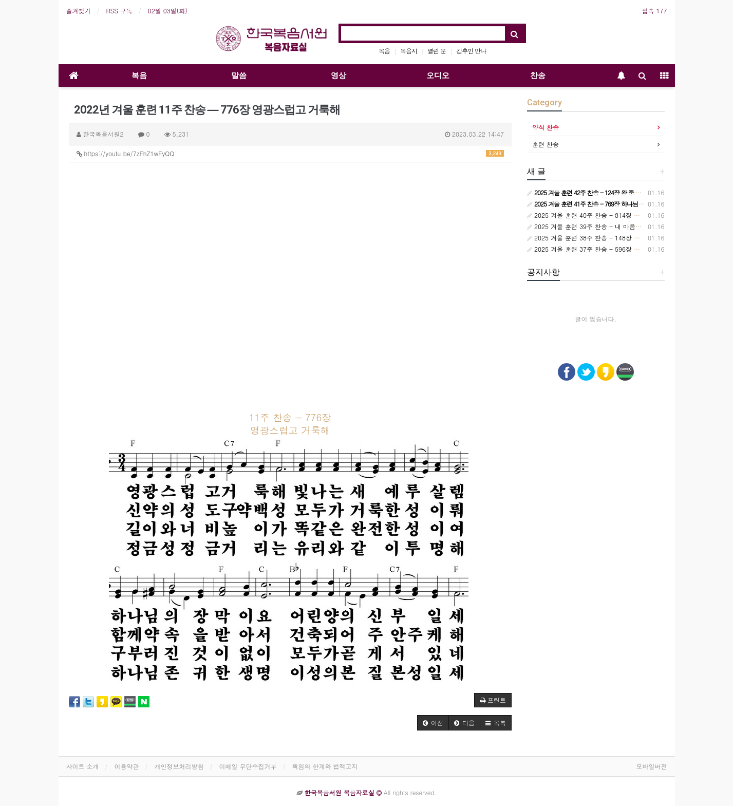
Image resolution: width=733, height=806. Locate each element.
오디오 (437, 75)
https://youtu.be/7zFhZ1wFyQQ (290, 153)
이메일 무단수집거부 (248, 766)
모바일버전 (651, 766)
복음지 (408, 50)
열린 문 (436, 50)
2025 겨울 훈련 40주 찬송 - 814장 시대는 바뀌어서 (603, 215)
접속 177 (654, 10)
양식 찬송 (545, 127)
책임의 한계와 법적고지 (325, 766)
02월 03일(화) (167, 10)
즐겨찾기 (78, 10)
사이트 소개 (82, 766)
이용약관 (127, 766)
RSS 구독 (119, 10)
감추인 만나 (471, 50)
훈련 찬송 (545, 144)
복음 (384, 50)
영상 (338, 75)
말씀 (239, 75)
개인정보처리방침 (179, 766)
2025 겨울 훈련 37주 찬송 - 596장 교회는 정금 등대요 (607, 249)
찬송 (538, 75)
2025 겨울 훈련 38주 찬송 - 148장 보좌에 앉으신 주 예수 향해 (618, 237)
